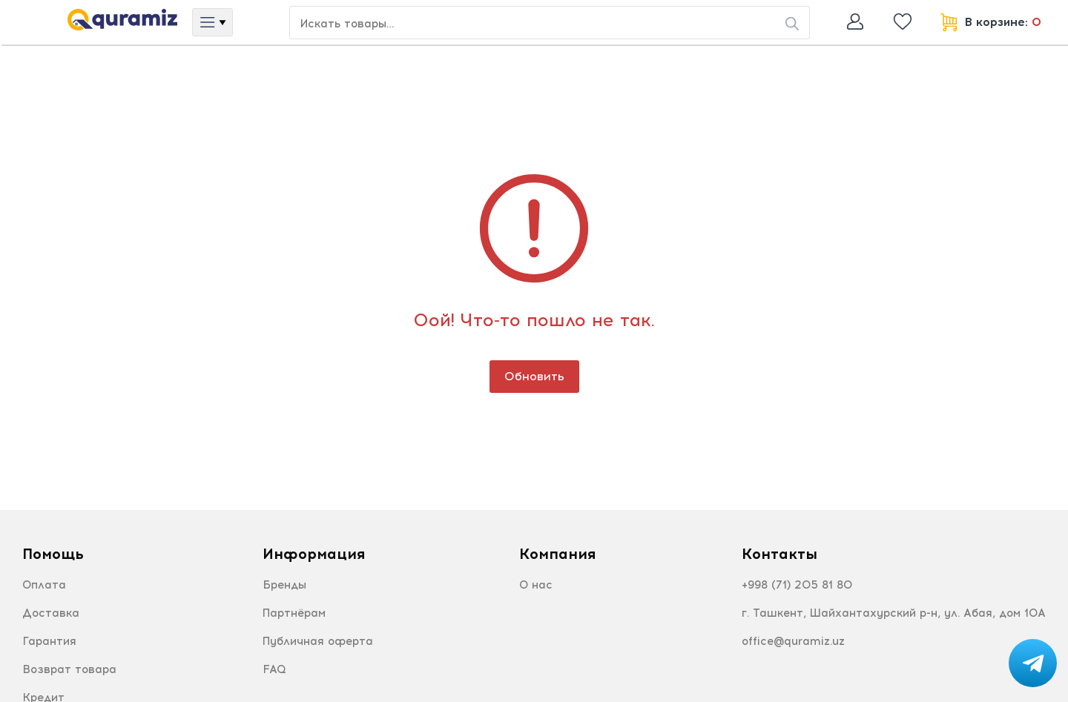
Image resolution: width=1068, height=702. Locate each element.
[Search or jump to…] (549, 22)
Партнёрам (294, 613)
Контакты (779, 554)
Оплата (44, 585)
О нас (536, 585)
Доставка (50, 613)
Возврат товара (69, 669)
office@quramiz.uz (793, 641)
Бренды (284, 585)
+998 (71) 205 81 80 (797, 585)
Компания (557, 554)
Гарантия (49, 641)
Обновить (534, 376)
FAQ (274, 669)
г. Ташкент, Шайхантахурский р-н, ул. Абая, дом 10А (894, 613)
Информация (314, 554)
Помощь (53, 554)
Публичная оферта (318, 641)
